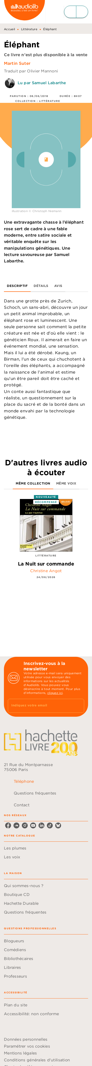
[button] (46, 848)
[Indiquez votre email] (40, 706)
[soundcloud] (16, 825)
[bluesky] (58, 825)
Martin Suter (17, 63)
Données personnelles (25, 1039)
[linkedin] (41, 825)
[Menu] (76, 12)
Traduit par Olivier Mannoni (31, 70)
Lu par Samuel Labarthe (42, 82)
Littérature (29, 29)
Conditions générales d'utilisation (37, 1059)
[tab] (17, 286)
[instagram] (25, 825)
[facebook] (8, 825)
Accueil (9, 29)
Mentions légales (20, 1053)
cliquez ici (55, 693)
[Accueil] (24, 11)
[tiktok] (50, 825)
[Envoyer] (78, 706)
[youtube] (33, 825)
